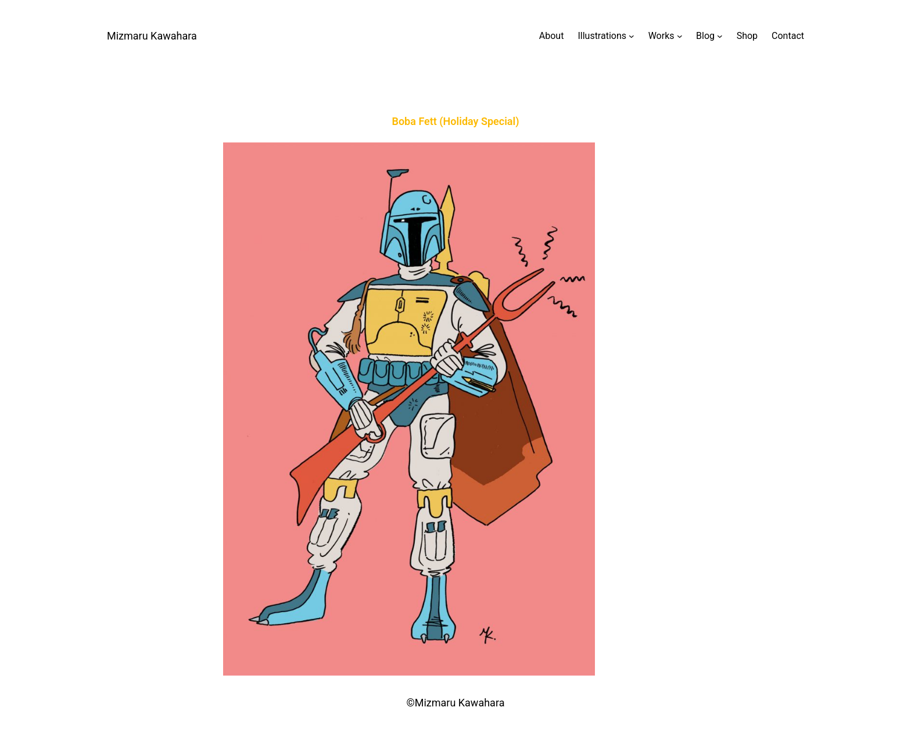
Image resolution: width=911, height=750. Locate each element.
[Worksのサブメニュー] (665, 36)
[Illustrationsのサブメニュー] (606, 36)
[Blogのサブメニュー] (709, 36)
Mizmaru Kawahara (152, 36)
